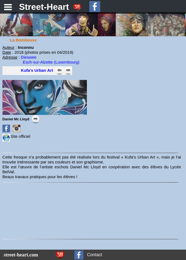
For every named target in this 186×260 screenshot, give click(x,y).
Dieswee (28, 57)
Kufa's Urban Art (37, 70)
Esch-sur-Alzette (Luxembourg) (51, 62)
